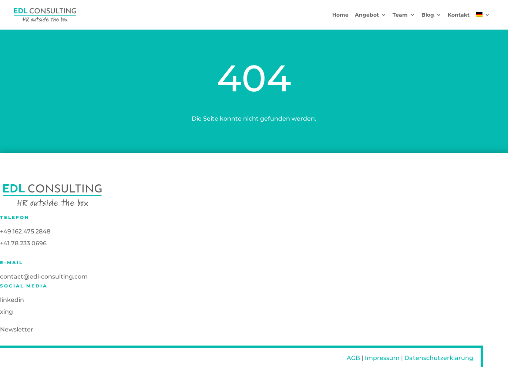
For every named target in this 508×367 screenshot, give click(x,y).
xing (6, 311)
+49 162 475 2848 (25, 231)
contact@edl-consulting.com (44, 276)
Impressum (382, 357)
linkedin (12, 299)
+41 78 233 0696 (23, 243)
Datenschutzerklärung (438, 357)
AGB (353, 357)
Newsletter (16, 329)
